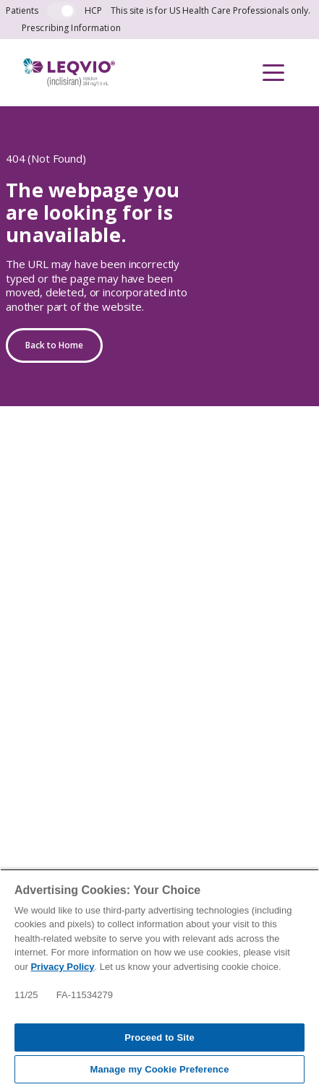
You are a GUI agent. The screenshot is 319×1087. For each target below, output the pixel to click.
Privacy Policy (62, 966)
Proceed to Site (159, 1037)
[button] (273, 73)
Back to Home (54, 345)
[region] (159, 978)
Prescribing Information (71, 28)
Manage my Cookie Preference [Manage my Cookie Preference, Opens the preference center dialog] (159, 1069)
